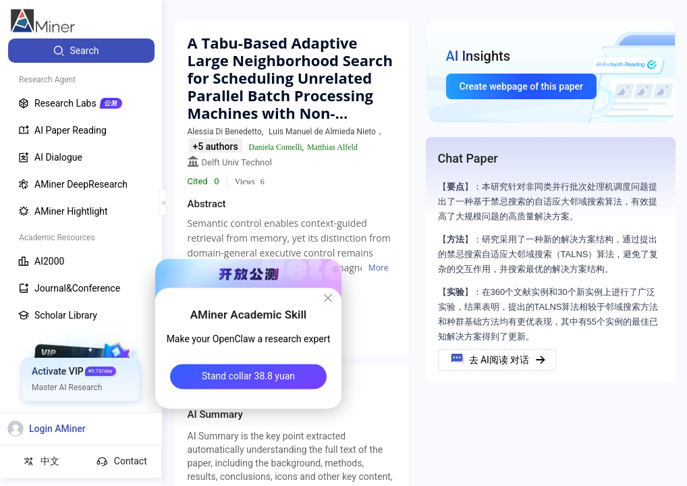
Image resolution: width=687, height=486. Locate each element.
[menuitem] (81, 50)
